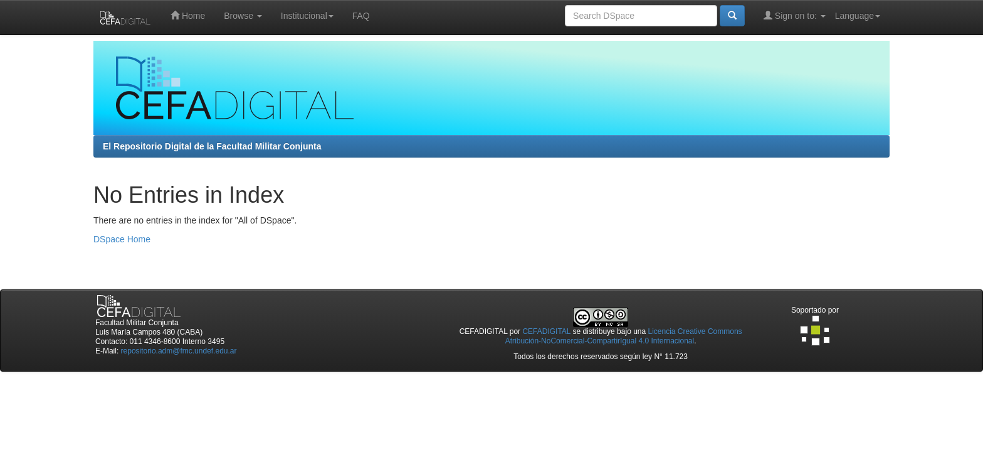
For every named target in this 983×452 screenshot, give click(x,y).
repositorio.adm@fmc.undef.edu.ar (179, 351)
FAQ (361, 16)
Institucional (307, 16)
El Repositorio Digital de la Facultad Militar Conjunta (212, 146)
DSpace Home (121, 239)
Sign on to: (795, 15)
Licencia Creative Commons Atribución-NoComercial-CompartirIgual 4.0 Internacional (623, 336)
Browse (243, 16)
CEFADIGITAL (546, 331)
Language (857, 16)
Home (188, 15)
